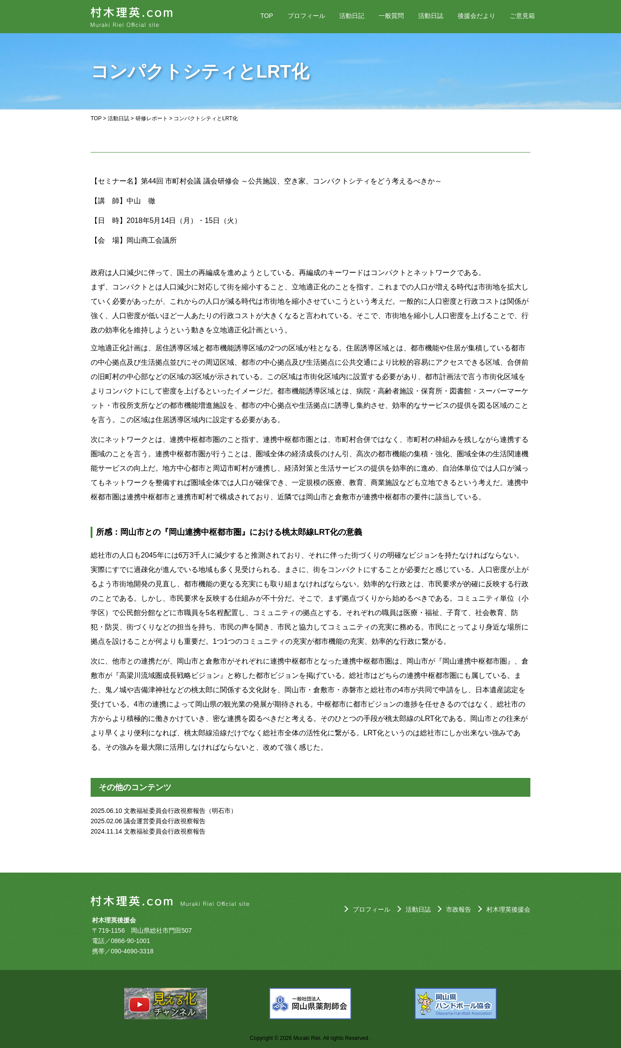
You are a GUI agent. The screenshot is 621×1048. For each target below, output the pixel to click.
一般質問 (391, 15)
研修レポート (152, 118)
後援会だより (476, 15)
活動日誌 (430, 15)
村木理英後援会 (508, 909)
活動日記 (351, 15)
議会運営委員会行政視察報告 (165, 821)
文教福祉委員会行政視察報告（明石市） (180, 810)
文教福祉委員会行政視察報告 (165, 831)
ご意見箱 (522, 15)
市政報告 (458, 909)
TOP (266, 15)
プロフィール (306, 15)
